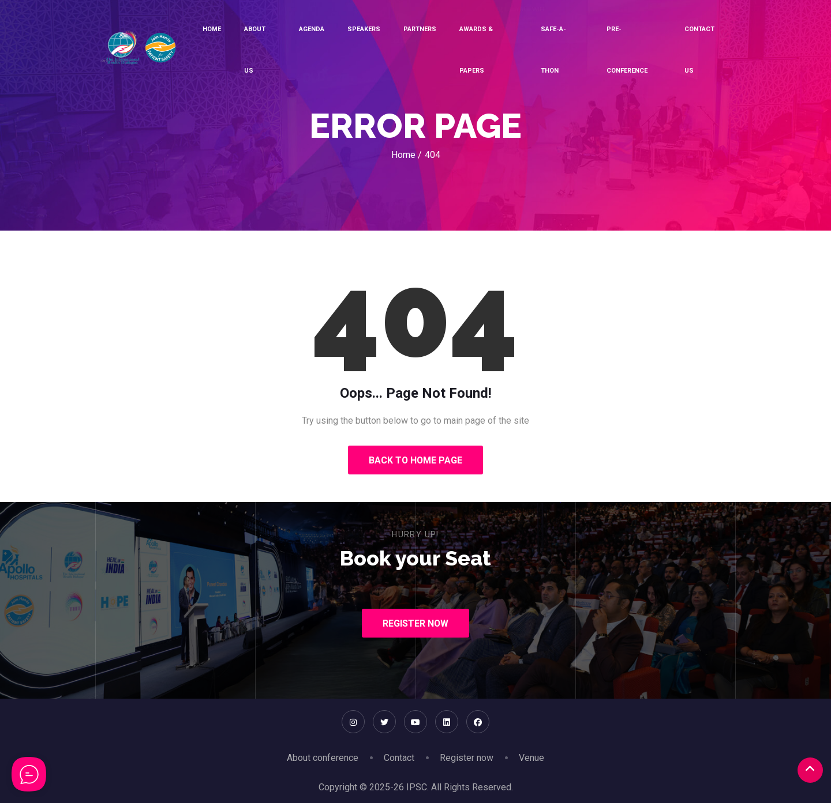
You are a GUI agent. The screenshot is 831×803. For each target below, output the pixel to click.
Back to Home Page (415, 460)
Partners (419, 29)
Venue (531, 757)
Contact (399, 757)
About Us (254, 49)
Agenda (311, 29)
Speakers (363, 29)
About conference (322, 757)
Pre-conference (627, 49)
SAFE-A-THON (553, 49)
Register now (466, 757)
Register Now (416, 623)
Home (212, 29)
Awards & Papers (476, 49)
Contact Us (699, 49)
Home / (406, 154)
